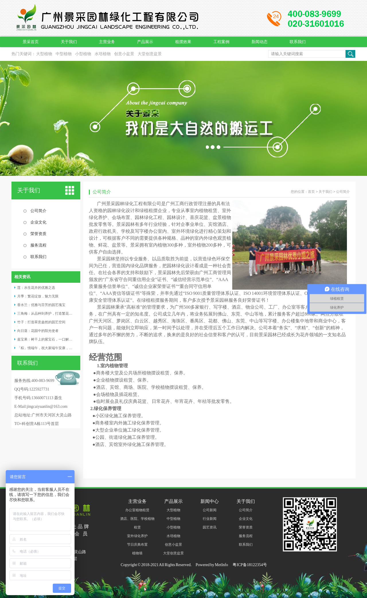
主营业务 (107, 42)
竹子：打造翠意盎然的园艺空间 (41, 322)
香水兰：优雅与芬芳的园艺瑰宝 (41, 305)
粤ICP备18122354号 (249, 565)
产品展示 (145, 42)
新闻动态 (259, 42)
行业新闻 (209, 519)
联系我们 (298, 42)
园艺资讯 (209, 527)
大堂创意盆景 (150, 54)
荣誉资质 (38, 234)
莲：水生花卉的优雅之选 (36, 288)
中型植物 (64, 54)
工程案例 (221, 42)
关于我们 (69, 42)
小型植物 (83, 54)
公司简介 (38, 211)
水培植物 (103, 54)
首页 (311, 192)
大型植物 (44, 54)
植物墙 (137, 553)
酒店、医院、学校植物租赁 (137, 523)
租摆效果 (183, 42)
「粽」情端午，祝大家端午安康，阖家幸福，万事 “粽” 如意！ (64, 348)
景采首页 (31, 42)
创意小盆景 (124, 54)
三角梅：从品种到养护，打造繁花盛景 (46, 314)
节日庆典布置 (137, 545)
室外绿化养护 (137, 536)
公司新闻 (209, 510)
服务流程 (38, 245)
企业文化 (38, 222)
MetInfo (221, 565)
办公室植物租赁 (137, 510)
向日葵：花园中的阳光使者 (37, 331)
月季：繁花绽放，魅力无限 (37, 296)
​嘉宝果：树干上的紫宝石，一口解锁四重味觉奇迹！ (56, 339)
